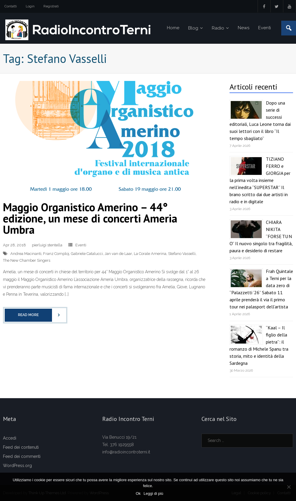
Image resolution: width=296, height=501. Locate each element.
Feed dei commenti (21, 456)
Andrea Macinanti (25, 253)
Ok (138, 493)
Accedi (9, 438)
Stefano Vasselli (182, 253)
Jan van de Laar (118, 253)
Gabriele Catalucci (87, 253)
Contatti (10, 6)
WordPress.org (17, 465)
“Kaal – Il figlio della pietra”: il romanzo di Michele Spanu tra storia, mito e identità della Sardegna (259, 345)
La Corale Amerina (150, 253)
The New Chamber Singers (26, 260)
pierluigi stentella (47, 245)
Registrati (51, 6)
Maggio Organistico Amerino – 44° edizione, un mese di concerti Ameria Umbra (90, 218)
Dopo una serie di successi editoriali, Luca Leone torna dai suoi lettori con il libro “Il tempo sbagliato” (260, 120)
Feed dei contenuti (21, 447)
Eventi (80, 245)
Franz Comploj (56, 253)
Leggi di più (153, 493)
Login (30, 6)
